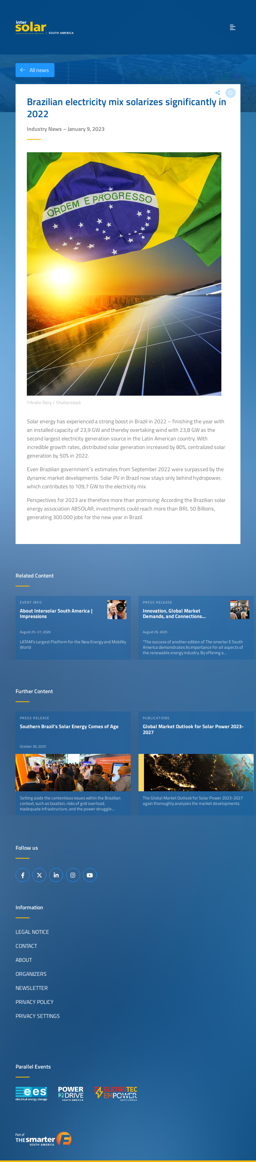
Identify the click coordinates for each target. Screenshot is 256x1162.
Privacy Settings (38, 1016)
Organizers (31, 974)
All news (32, 70)
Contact (26, 946)
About (24, 960)
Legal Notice (32, 932)
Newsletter (32, 988)
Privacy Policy (35, 1002)
